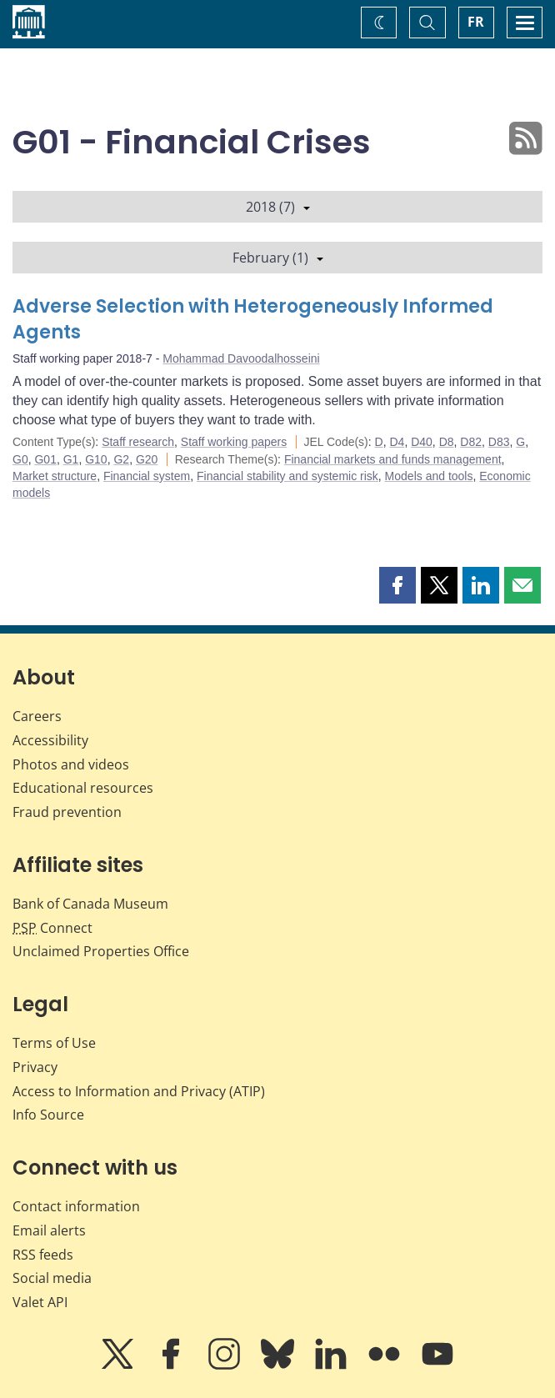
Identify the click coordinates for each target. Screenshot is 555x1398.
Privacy (35, 1067)
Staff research (138, 441)
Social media (52, 1278)
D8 (446, 441)
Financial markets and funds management (393, 459)
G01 (45, 459)
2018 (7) (278, 207)
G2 (121, 459)
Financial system (146, 476)
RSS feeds (42, 1254)
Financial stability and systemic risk (287, 476)
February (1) (277, 257)
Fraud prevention (67, 812)
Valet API (40, 1302)
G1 (71, 459)
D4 (396, 441)
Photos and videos (70, 764)
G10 (96, 459)
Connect (52, 928)
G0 (20, 459)
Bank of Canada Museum (90, 903)
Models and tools (429, 476)
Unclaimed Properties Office (100, 951)
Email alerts (49, 1230)
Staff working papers (234, 441)
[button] (397, 585)
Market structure (54, 476)
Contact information (76, 1206)
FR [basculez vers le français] (476, 22)
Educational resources (82, 788)
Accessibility (50, 740)
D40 (421, 441)
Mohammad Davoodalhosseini (240, 358)
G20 (147, 459)
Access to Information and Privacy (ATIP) (138, 1091)
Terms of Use (54, 1043)
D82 (471, 441)
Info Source (48, 1114)
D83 (499, 441)
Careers (37, 716)
